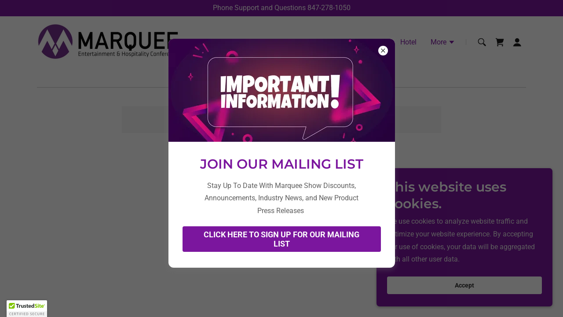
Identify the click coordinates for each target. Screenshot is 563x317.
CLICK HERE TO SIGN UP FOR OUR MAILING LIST (281, 239)
